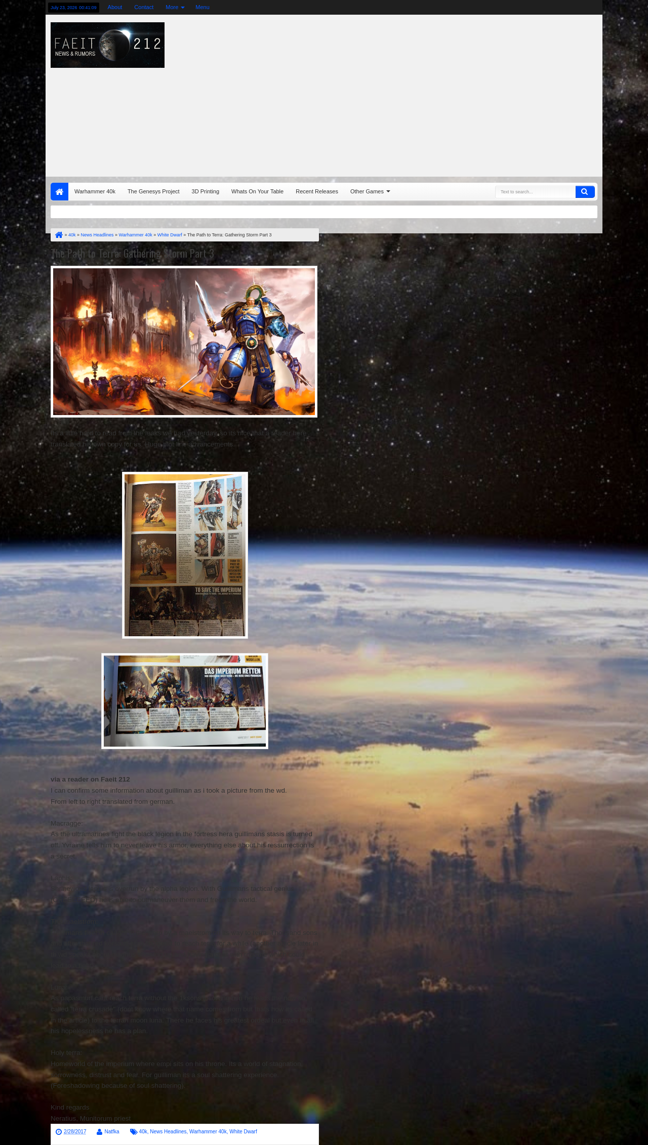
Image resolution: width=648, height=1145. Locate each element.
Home (59, 191)
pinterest (595, 7)
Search (585, 192)
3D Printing (205, 191)
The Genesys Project (154, 191)
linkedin (569, 7)
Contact (143, 7)
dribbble (582, 7)
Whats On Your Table (257, 191)
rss (556, 7)
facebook (530, 7)
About (115, 7)
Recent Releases (317, 191)
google (543, 7)
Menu (202, 7)
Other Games (367, 191)
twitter (516, 7)
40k (143, 1131)
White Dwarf (243, 1131)
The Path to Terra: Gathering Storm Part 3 (132, 253)
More (172, 7)
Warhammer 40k (94, 191)
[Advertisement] (438, 93)
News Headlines (168, 1131)
